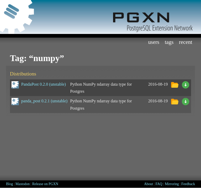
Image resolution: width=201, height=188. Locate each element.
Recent (185, 42)
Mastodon (22, 184)
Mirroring (172, 184)
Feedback (188, 184)
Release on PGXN (45, 184)
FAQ (158, 184)
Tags (169, 42)
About (148, 184)
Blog (9, 184)
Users (153, 42)
